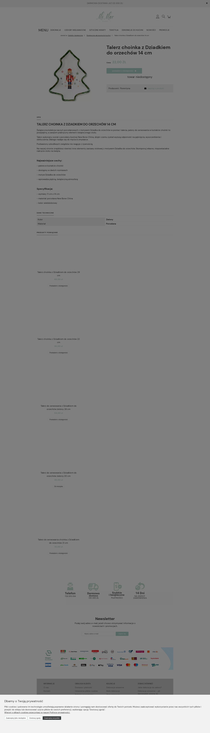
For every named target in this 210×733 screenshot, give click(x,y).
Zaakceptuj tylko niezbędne (16, 718)
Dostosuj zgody (35, 718)
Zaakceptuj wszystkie (52, 718)
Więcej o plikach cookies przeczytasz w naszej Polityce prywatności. (37, 712)
